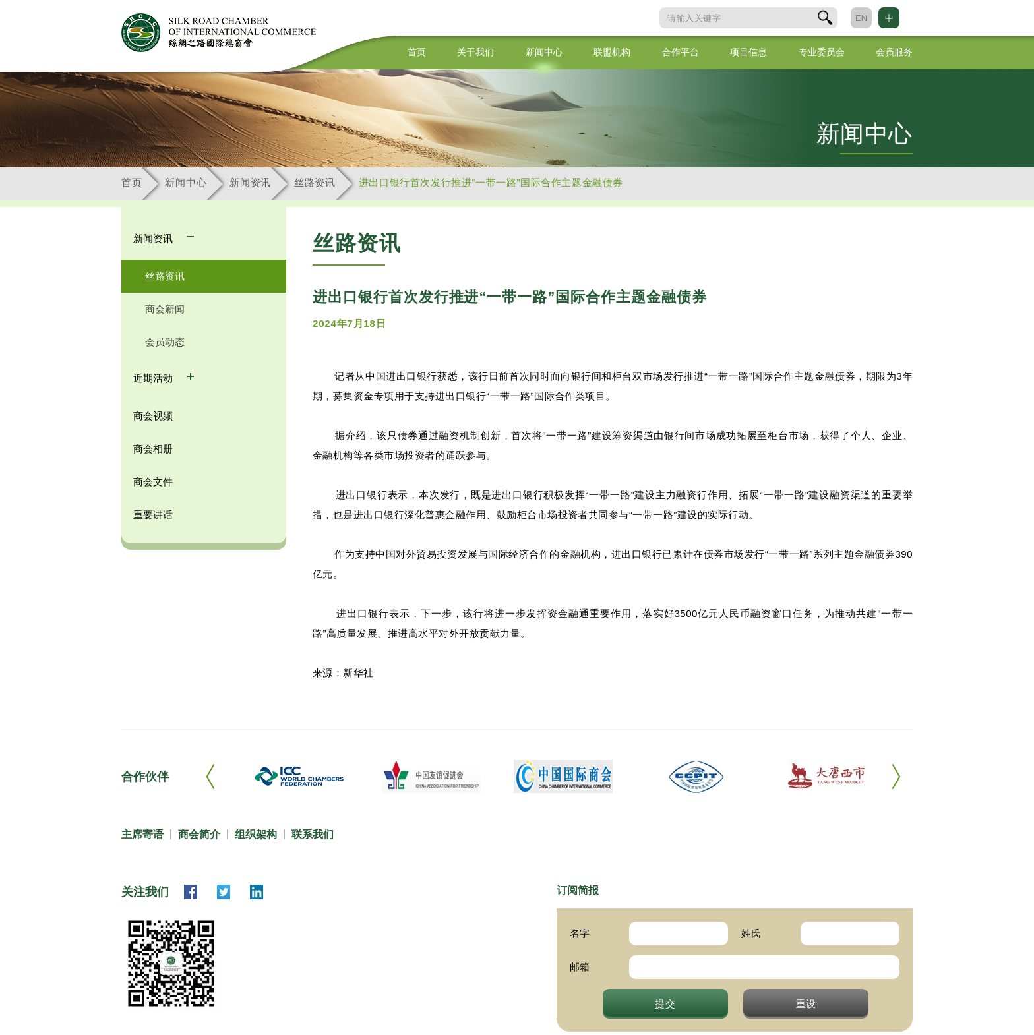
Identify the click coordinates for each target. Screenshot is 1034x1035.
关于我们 (475, 52)
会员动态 (165, 341)
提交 (665, 1003)
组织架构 (256, 834)
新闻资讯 (250, 182)
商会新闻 (165, 308)
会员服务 (894, 52)
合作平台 (680, 52)
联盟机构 (611, 52)
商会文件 (153, 481)
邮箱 (580, 966)
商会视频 (153, 415)
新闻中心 (544, 52)
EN (861, 18)
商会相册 (153, 448)
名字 (580, 933)
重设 (806, 1003)
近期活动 (154, 378)
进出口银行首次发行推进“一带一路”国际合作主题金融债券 (491, 182)
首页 (417, 52)
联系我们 (312, 834)
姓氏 (751, 933)
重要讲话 (153, 514)
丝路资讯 (315, 182)
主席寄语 (142, 834)
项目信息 (748, 52)
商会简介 (199, 834)
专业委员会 (822, 52)
